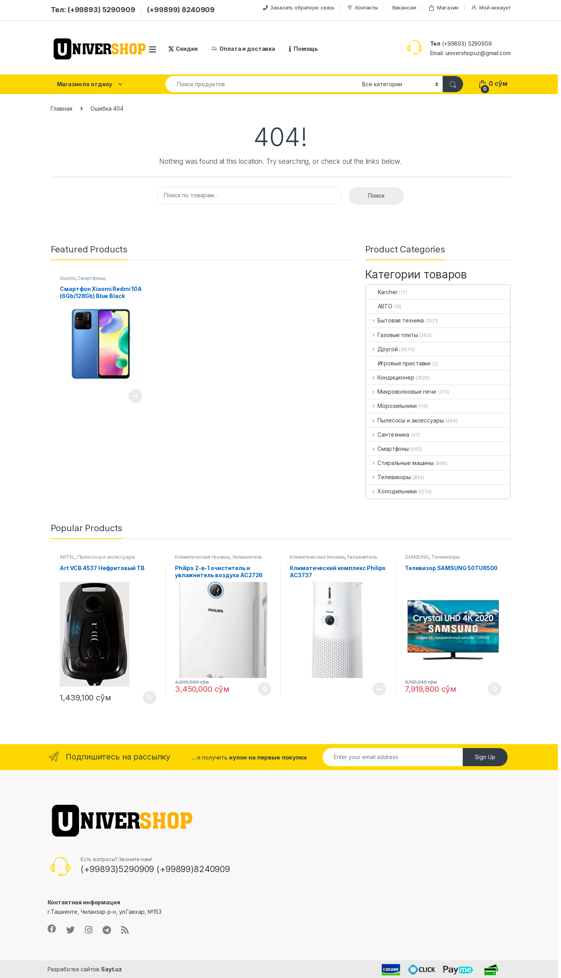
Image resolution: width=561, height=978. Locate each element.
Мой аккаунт (490, 7)
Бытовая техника (395, 320)
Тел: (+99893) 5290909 (93, 10)
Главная (61, 108)
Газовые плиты (392, 335)
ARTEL (67, 557)
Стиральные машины (400, 462)
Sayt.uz (111, 969)
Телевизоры (388, 477)
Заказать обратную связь (299, 7)
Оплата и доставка (244, 48)
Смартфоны (91, 278)
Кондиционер (390, 377)
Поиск (376, 195)
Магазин (443, 7)
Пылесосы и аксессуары (405, 420)
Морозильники (391, 405)
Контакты (362, 7)
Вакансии (404, 7)
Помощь (303, 48)
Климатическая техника (202, 557)
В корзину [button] (149, 697)
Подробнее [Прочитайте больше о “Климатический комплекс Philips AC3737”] (379, 689)
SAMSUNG (417, 557)
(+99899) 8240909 (181, 10)
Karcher (382, 292)
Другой (382, 349)
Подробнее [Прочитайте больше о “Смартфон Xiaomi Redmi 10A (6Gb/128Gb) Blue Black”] (135, 396)
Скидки (183, 48)
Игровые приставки (398, 363)
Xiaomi (67, 278)
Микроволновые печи (401, 391)
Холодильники (391, 491)
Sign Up (485, 757)
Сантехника (387, 434)
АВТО (379, 306)
